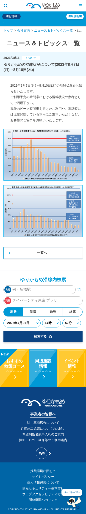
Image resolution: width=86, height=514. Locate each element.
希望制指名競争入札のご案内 (43, 434)
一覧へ (42, 253)
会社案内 (23, 30)
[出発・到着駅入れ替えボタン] (79, 289)
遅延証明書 (75, 16)
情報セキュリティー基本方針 (43, 488)
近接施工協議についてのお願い (43, 428)
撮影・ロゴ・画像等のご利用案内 (43, 440)
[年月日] (22, 323)
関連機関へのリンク (43, 500)
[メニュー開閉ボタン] (80, 5)
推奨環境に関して (43, 471)
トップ (8, 30)
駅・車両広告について (43, 422)
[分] (72, 323)
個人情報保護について (43, 482)
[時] (51, 323)
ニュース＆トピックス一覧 (53, 30)
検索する (43, 336)
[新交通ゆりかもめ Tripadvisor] (43, 453)
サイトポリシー (43, 476)
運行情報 (11, 16)
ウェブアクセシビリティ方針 (43, 494)
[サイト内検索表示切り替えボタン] (5, 5)
